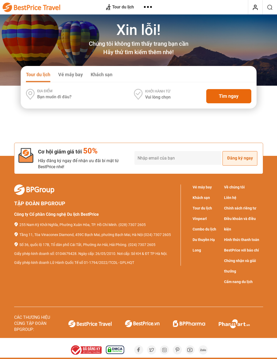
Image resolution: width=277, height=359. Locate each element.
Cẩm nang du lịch (238, 282)
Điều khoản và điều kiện (240, 224)
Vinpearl (200, 219)
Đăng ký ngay (240, 158)
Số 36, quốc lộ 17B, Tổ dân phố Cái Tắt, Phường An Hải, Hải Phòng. (73, 245)
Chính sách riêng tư (240, 208)
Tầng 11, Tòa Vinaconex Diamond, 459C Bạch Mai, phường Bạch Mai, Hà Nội (81, 235)
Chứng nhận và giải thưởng (240, 266)
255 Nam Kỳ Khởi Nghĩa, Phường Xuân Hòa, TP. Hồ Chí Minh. (68, 225)
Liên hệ (230, 198)
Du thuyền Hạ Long (204, 245)
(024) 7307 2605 (157, 235)
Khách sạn (101, 74)
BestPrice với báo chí (241, 250)
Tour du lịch (120, 7)
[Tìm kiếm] (270, 7)
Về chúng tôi (234, 187)
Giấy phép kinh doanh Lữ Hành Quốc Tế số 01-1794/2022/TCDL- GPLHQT (74, 262)
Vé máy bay (70, 74)
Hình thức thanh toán (241, 240)
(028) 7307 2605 (132, 225)
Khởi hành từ (157, 91)
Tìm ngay (228, 96)
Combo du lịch (204, 229)
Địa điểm (44, 91)
